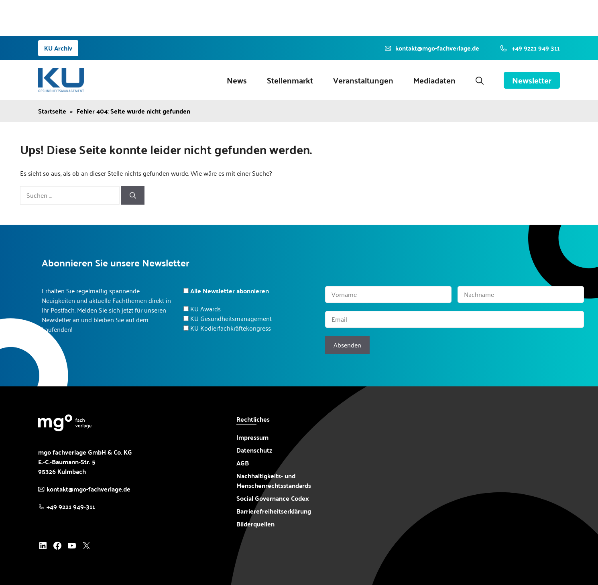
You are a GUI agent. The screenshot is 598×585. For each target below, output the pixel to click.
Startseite (52, 111)
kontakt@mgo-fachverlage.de (88, 489)
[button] (480, 80)
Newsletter (531, 80)
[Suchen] (132, 195)
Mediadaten (434, 80)
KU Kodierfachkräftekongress (230, 328)
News (237, 80)
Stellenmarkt (290, 80)
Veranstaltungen (363, 80)
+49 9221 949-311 (71, 506)
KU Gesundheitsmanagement (231, 318)
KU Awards (205, 309)
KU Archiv (58, 48)
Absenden (347, 345)
